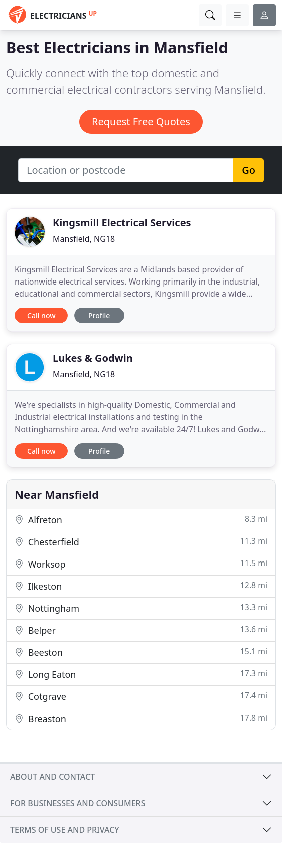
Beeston (141, 652)
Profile (99, 315)
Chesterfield (141, 541)
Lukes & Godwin (93, 358)
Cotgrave (141, 696)
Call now (41, 315)
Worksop (141, 563)
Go (248, 170)
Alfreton (141, 519)
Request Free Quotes (141, 121)
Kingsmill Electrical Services (122, 222)
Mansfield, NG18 (84, 238)
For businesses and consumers (77, 803)
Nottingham (141, 608)
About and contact (52, 776)
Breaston (141, 718)
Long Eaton (141, 674)
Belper (141, 630)
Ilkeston (141, 586)
